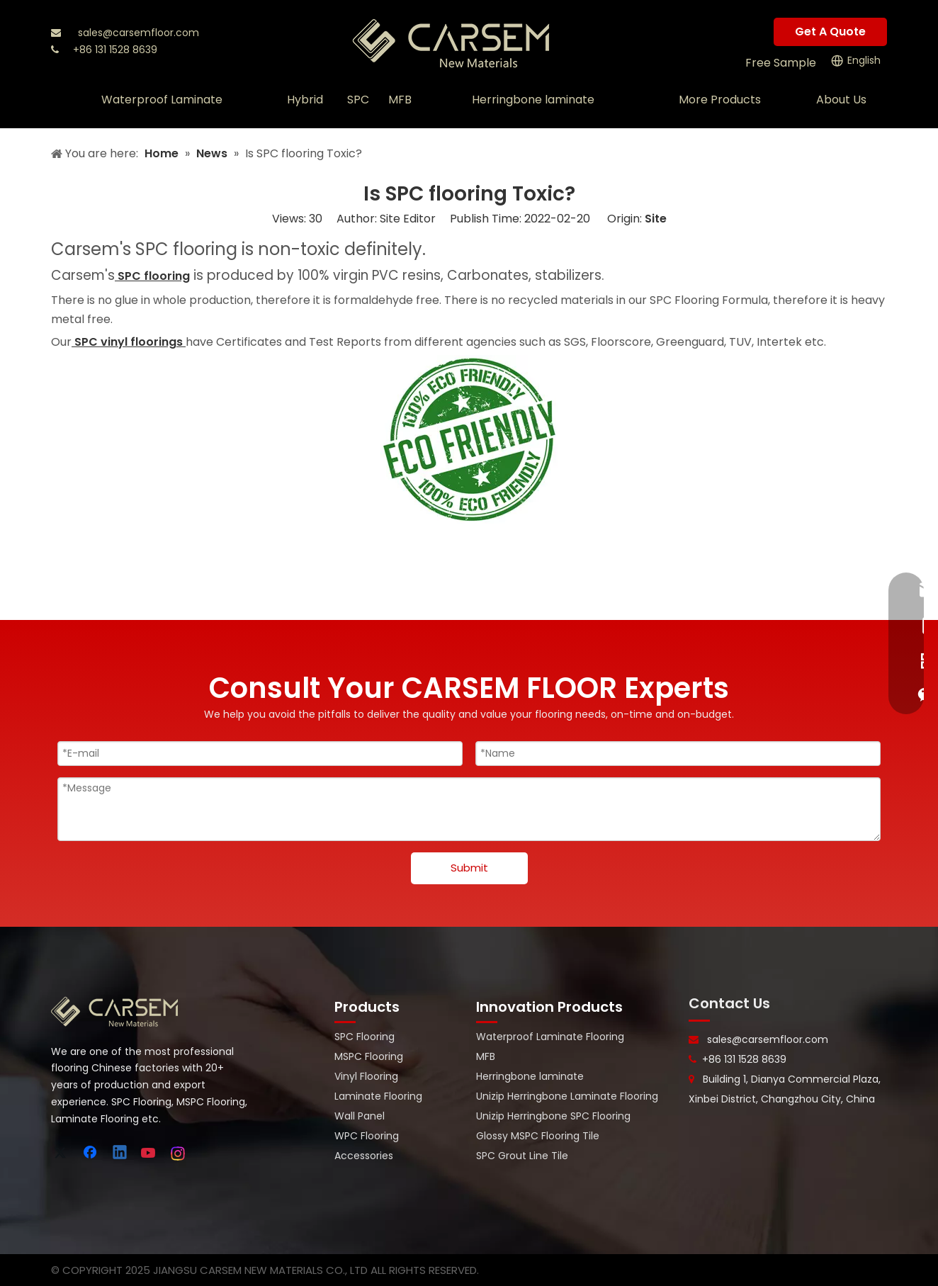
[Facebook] (91, 1153)
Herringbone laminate (530, 1076)
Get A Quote (830, 31)
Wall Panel (359, 1116)
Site (656, 218)
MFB (485, 1056)
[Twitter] (62, 1153)
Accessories (363, 1156)
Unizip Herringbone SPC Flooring (553, 1116)
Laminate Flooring (378, 1096)
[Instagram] (178, 1153)
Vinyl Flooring (366, 1076)
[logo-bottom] (115, 1012)
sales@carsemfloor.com (138, 33)
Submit (469, 867)
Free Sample (780, 63)
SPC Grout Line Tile (522, 1156)
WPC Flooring (366, 1136)
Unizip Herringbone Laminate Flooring (567, 1096)
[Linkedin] (120, 1153)
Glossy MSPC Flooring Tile (537, 1136)
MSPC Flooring (368, 1056)
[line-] (699, 1021)
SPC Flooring (364, 1037)
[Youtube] (149, 1153)
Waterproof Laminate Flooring (550, 1037)
